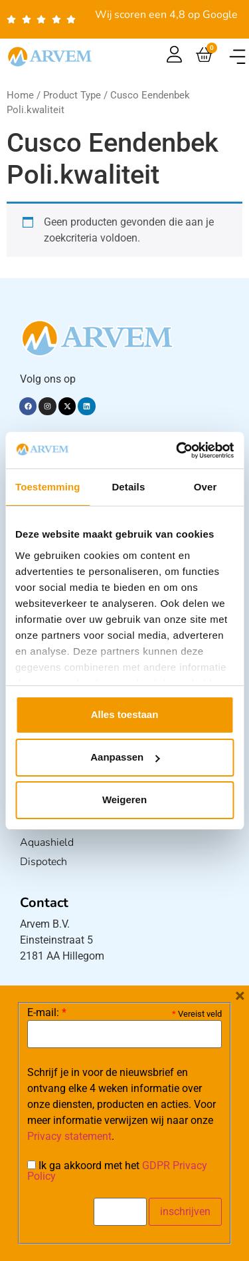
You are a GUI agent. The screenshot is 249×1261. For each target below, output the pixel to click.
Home (20, 95)
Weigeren (124, 799)
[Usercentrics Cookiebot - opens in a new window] (177, 450)
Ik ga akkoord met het (117, 1171)
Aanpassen (124, 757)
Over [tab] (205, 486)
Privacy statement (69, 1136)
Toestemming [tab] (47, 486)
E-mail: (46, 1012)
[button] (237, 57)
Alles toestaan (125, 714)
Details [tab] (128, 486)
